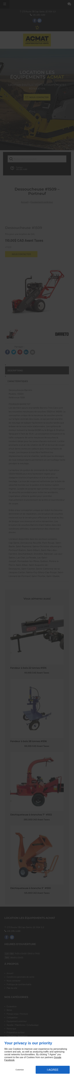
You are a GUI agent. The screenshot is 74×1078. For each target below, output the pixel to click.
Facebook (9, 1060)
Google (57, 1057)
